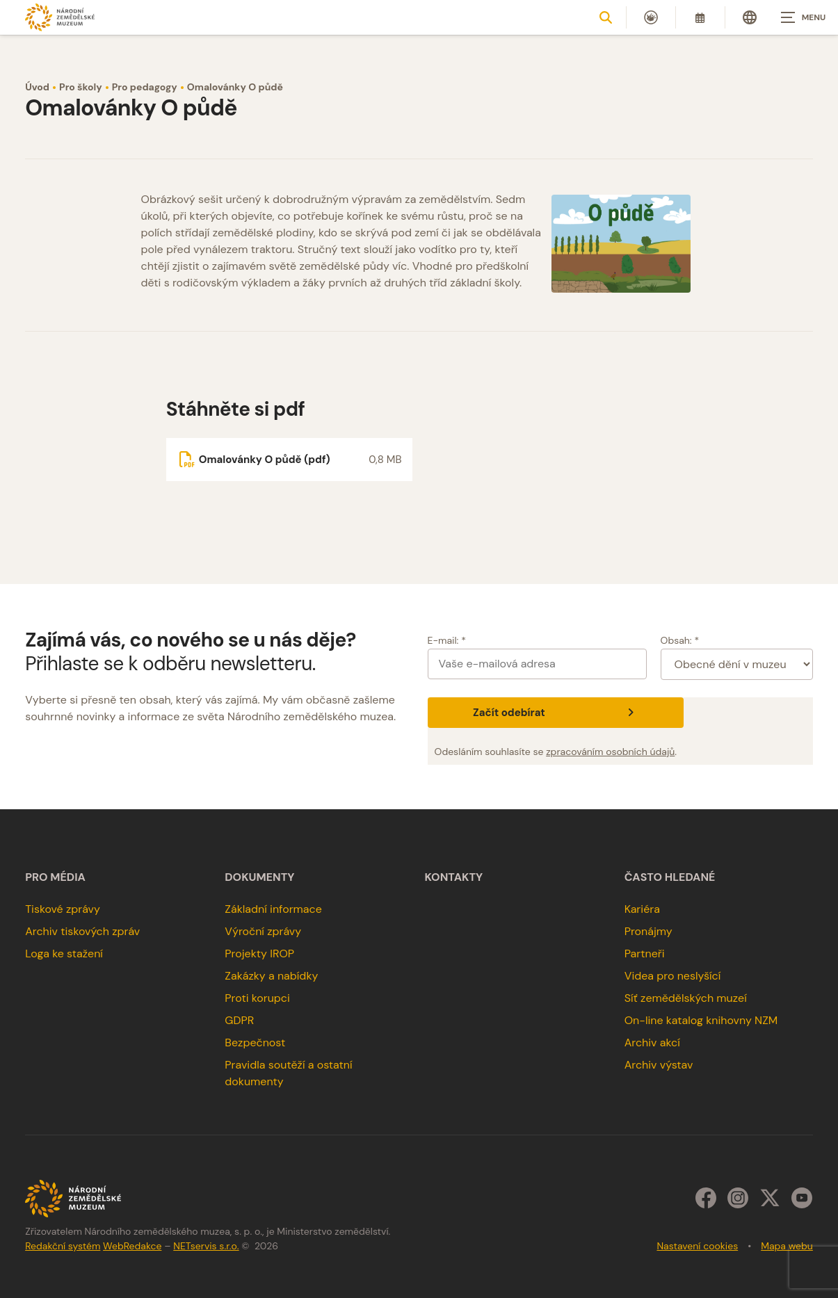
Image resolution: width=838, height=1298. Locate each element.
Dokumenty (259, 877)
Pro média (55, 877)
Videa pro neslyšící (673, 975)
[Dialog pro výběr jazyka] (750, 17)
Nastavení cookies (697, 1246)
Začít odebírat (555, 713)
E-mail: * (447, 640)
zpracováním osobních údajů (610, 751)
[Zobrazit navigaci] (803, 17)
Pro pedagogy (144, 87)
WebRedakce (132, 1246)
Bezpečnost (255, 1042)
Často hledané (670, 877)
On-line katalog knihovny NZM (701, 1020)
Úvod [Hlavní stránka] (37, 87)
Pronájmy (648, 931)
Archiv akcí (652, 1042)
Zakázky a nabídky (271, 975)
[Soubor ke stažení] (289, 459)
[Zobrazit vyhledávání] (605, 17)
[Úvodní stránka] (60, 17)
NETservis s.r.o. (206, 1246)
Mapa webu (787, 1246)
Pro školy (80, 87)
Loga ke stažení (64, 953)
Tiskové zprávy (62, 909)
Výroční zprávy (263, 931)
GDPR (239, 1020)
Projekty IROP (259, 953)
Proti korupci (257, 998)
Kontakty (454, 877)
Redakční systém (62, 1246)
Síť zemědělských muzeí (686, 998)
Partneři (645, 953)
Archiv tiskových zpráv (82, 931)
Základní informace (273, 909)
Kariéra (642, 909)
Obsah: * (680, 640)
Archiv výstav (659, 1064)
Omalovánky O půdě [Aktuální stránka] (235, 87)
